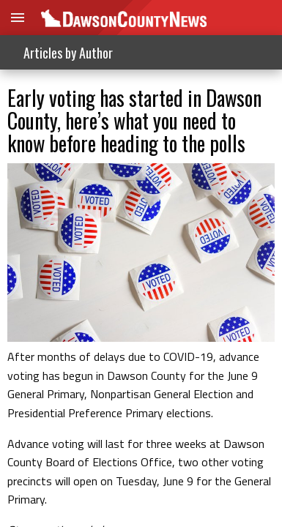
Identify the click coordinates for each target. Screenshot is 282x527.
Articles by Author (68, 52)
